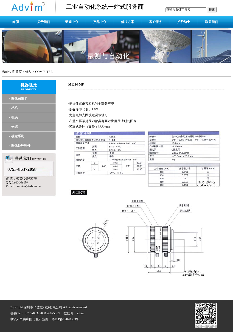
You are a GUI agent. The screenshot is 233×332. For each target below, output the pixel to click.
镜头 (28, 72)
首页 (18, 72)
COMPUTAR (44, 72)
